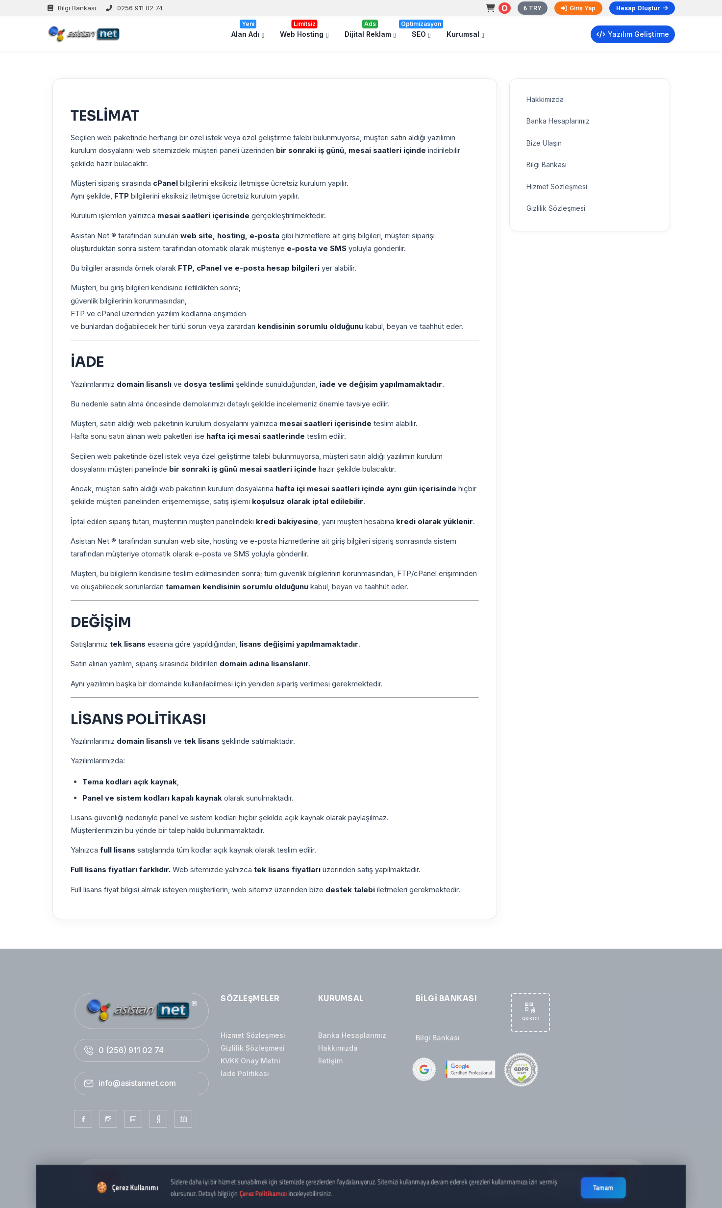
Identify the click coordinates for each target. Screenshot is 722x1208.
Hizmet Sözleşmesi (253, 1035)
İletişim (330, 1061)
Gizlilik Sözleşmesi (253, 1048)
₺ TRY (532, 8)
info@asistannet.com (137, 1083)
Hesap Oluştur (642, 8)
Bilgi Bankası (72, 8)
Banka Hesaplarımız (352, 1035)
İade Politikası (245, 1073)
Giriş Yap (578, 8)
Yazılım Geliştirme (633, 34)
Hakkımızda (338, 1048)
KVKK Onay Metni (250, 1061)
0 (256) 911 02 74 (131, 1050)
